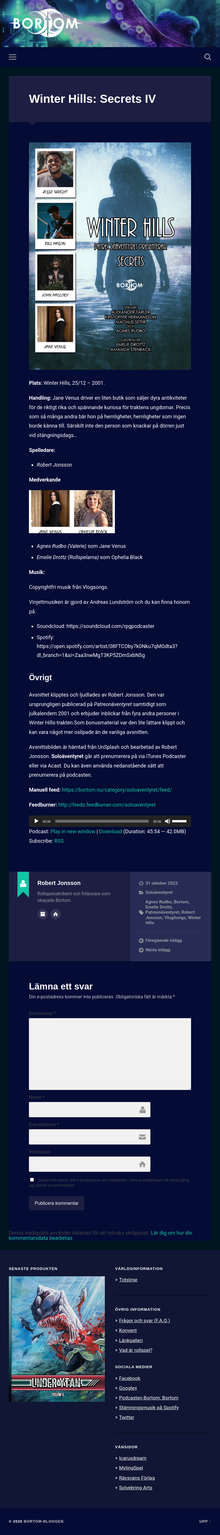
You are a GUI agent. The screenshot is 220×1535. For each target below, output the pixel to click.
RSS (59, 841)
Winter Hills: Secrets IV (92, 98)
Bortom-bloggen (44, 1521)
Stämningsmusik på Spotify (149, 1407)
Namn (36, 1097)
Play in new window (72, 831)
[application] (110, 821)
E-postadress (44, 1124)
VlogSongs (175, 917)
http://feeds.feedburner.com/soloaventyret (107, 805)
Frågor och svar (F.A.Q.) (144, 1320)
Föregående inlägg (164, 940)
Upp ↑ (205, 1521)
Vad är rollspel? (135, 1350)
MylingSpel (131, 1468)
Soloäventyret (159, 892)
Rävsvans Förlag (137, 1478)
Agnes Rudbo (159, 901)
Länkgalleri (131, 1340)
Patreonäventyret (162, 912)
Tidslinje (128, 1280)
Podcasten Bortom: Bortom (148, 1398)
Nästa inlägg (158, 949)
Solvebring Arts (135, 1487)
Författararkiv (43, 914)
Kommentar (42, 1013)
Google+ (128, 1388)
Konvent (128, 1330)
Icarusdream (133, 1458)
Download (110, 831)
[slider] (102, 821)
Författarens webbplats (55, 914)
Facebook (129, 1378)
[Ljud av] (167, 821)
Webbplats (39, 1152)
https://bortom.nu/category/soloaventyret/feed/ (117, 790)
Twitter (126, 1417)
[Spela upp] (36, 821)
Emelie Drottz (159, 907)
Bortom (181, 901)
